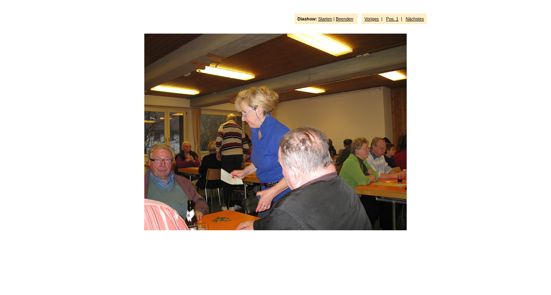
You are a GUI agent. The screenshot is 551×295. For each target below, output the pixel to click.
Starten (325, 18)
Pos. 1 (392, 18)
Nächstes (415, 18)
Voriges (371, 18)
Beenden (344, 18)
